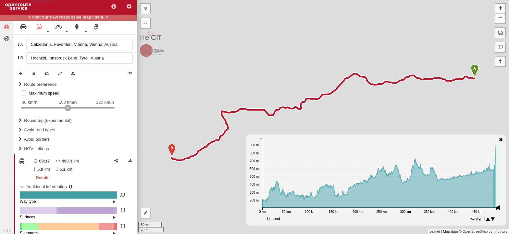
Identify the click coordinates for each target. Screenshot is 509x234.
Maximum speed (44, 93)
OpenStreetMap (475, 231)
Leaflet (434, 231)
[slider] (68, 108)
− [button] (500, 18)
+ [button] (500, 9)
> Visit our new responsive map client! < (68, 17)
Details (42, 177)
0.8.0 (7, 231)
